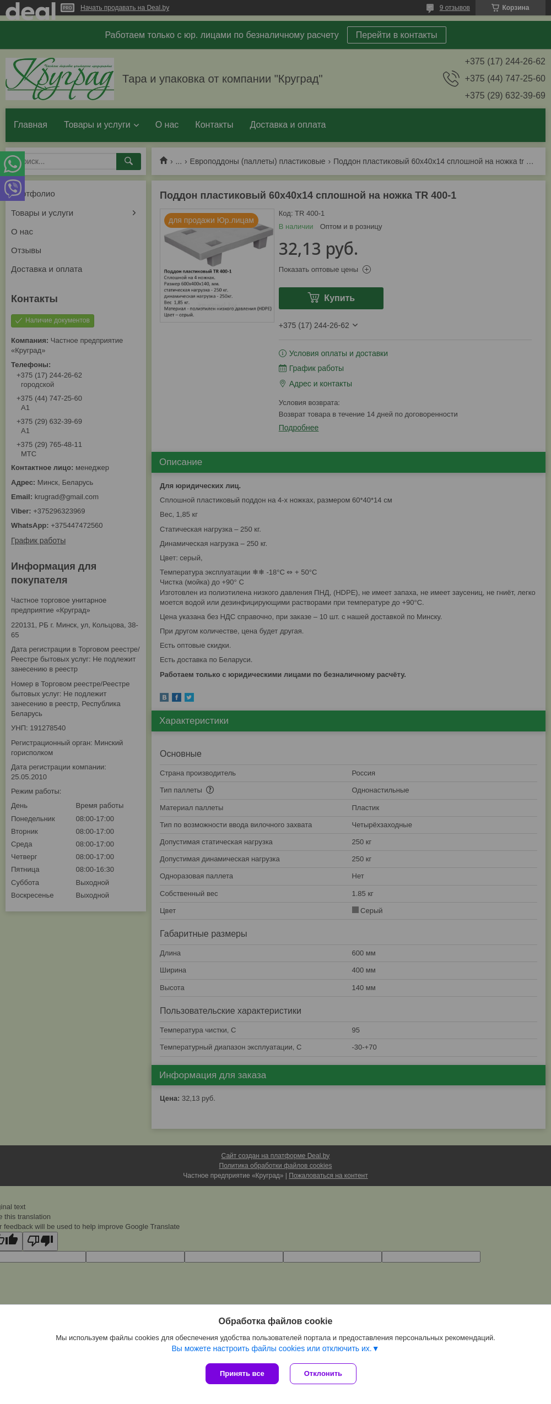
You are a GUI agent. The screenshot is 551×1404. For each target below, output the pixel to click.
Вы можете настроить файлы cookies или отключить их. (271, 1348)
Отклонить (323, 1373)
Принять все (242, 1373)
